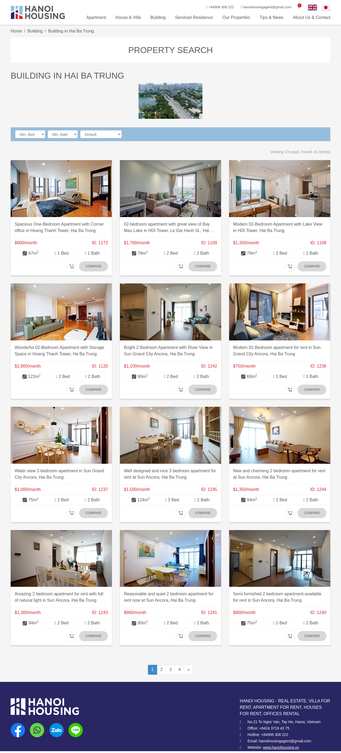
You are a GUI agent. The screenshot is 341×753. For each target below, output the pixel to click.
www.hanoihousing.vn (281, 747)
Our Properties (236, 17)
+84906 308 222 (214, 7)
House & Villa (128, 17)
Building (157, 17)
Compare (94, 266)
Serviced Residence (194, 17)
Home (16, 31)
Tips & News (271, 17)
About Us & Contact (311, 17)
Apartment (96, 17)
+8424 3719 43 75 (274, 728)
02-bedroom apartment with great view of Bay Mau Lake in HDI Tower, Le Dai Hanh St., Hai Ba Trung (170, 230)
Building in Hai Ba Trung (71, 31)
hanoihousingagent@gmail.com (261, 7)
